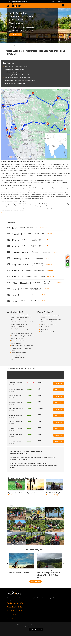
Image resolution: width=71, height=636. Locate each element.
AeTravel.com (25, 624)
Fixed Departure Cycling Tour (15, 603)
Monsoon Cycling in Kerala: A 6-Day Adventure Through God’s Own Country (49, 575)
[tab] (35, 228)
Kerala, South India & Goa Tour (15, 611)
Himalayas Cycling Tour (13, 615)
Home (8, 45)
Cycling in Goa (32, 493)
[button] (35, 213)
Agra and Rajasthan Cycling (14, 607)
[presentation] (6, 485)
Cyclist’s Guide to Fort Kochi (19, 573)
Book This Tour (15, 34)
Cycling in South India (15, 493)
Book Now (58, 383)
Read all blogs (35, 581)
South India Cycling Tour (54, 493)
